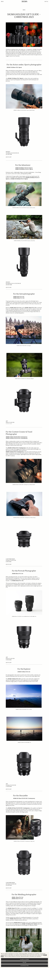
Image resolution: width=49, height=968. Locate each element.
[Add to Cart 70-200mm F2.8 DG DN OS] (8, 157)
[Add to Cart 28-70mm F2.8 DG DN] (8, 888)
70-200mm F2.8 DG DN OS (12, 153)
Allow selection (25, 965)
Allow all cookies (24, 959)
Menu (2, 1)
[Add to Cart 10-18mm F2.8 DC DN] (8, 564)
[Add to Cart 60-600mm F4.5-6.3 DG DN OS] (8, 287)
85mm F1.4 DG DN (10, 658)
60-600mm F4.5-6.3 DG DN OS (13, 283)
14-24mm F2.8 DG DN (11, 785)
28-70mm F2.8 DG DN (11, 884)
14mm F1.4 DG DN (10, 422)
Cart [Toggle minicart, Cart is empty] (46, 1)
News (24, 9)
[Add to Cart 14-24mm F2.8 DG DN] (8, 789)
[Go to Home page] (24, 1)
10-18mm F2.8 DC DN (11, 560)
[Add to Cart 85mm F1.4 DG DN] (8, 662)
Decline (24, 962)
